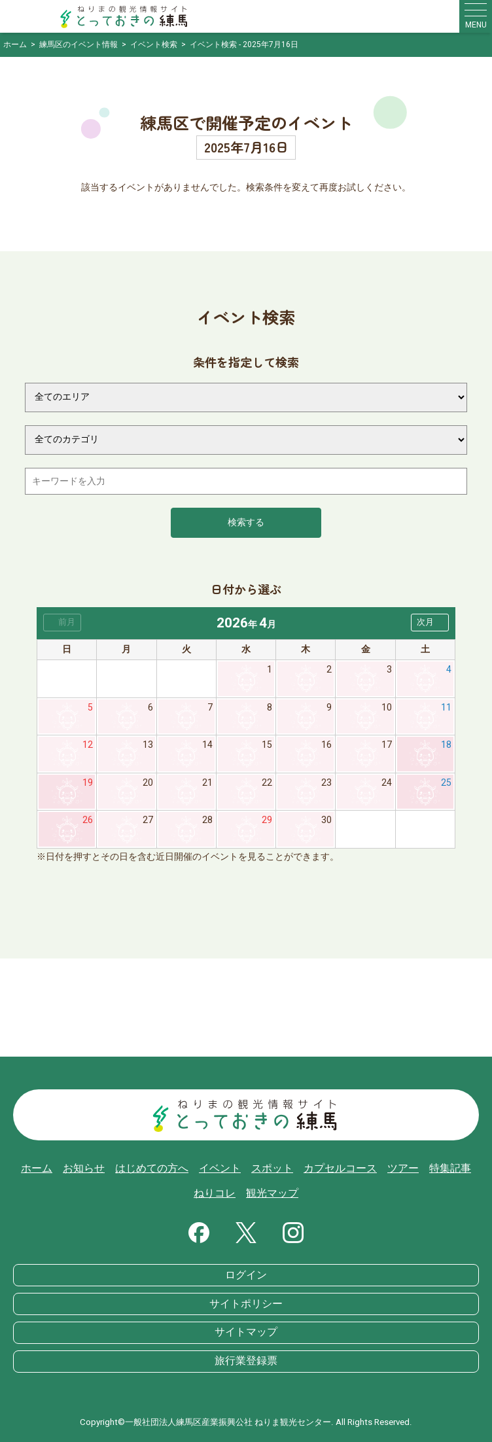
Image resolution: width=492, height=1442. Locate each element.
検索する (246, 522)
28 (207, 820)
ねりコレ (215, 1193)
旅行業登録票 (246, 1361)
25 (446, 783)
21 (207, 783)
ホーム (36, 1168)
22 (267, 783)
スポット (272, 1168)
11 (446, 707)
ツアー (403, 1168)
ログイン (246, 1275)
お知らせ (84, 1168)
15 (267, 745)
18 (446, 745)
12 (87, 745)
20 (148, 783)
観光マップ (272, 1193)
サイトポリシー (246, 1304)
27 (148, 820)
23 (326, 783)
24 (386, 783)
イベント (220, 1168)
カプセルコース (340, 1168)
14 (207, 745)
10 (386, 707)
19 (87, 783)
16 (326, 745)
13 (148, 745)
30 (326, 820)
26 (87, 820)
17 (386, 745)
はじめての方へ (151, 1168)
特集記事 (450, 1168)
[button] (430, 622)
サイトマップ (246, 1332)
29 (267, 820)
